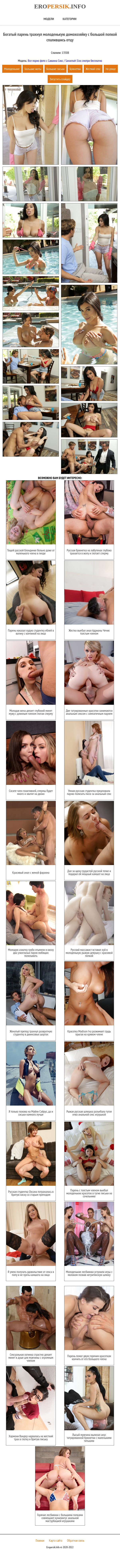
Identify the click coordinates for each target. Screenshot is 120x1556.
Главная (40, 1540)
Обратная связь (75, 1540)
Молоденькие (12, 69)
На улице (111, 69)
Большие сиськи (55, 69)
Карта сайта (55, 1540)
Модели (48, 19)
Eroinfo (60, 6)
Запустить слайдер (60, 79)
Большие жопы (33, 69)
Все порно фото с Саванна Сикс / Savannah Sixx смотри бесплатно (64, 61)
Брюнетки (75, 69)
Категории (69, 19)
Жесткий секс (93, 69)
